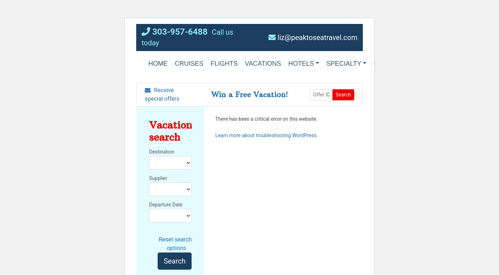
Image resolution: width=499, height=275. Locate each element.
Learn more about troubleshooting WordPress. (266, 135)
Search (343, 95)
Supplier (158, 178)
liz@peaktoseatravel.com (312, 37)
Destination (161, 152)
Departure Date (166, 205)
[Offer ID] (321, 94)
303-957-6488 (175, 32)
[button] (224, 63)
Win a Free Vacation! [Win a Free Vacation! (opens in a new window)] (249, 94)
